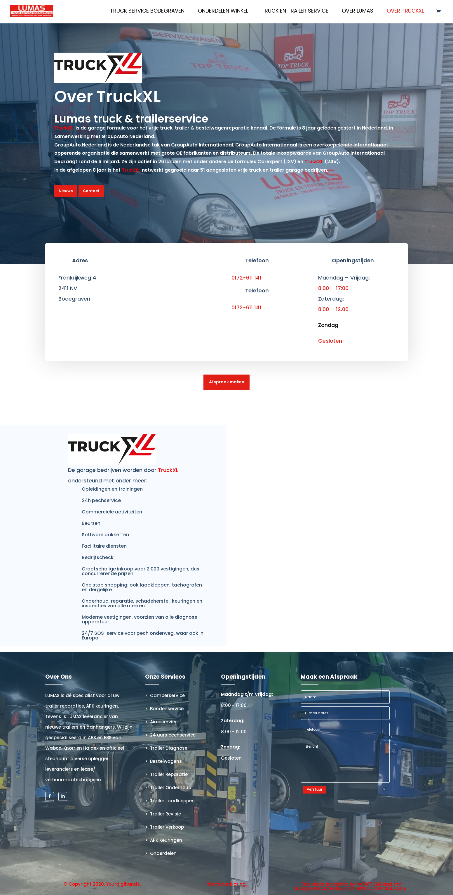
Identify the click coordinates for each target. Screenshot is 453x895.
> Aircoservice (161, 722)
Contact (90, 190)
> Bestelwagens (163, 761)
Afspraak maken (226, 381)
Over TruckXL (405, 11)
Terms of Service (373, 888)
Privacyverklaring (226, 884)
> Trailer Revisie (163, 814)
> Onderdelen (161, 853)
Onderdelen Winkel (223, 11)
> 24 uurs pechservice (170, 735)
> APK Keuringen (163, 840)
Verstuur (314, 789)
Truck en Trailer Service (295, 11)
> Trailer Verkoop (164, 827)
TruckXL (63, 128)
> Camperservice (165, 695)
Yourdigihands (123, 884)
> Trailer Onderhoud (168, 787)
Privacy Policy (327, 888)
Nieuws (65, 190)
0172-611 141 (246, 277)
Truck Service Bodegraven (147, 11)
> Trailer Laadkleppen (170, 801)
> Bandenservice (164, 709)
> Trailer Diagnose (166, 748)
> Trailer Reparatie (166, 774)
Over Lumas (357, 11)
